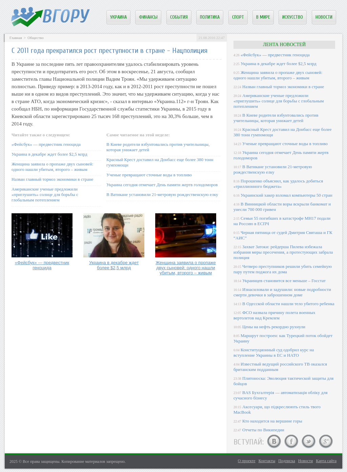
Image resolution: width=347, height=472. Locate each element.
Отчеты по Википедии (263, 429)
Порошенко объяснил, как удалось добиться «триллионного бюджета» (278, 183)
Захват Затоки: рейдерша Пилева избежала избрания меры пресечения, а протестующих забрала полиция (283, 252)
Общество (35, 38)
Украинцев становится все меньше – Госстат (284, 280)
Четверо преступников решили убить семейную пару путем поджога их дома (282, 269)
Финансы (148, 17)
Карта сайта (326, 460)
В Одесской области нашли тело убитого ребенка (288, 303)
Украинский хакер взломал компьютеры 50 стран (286, 195)
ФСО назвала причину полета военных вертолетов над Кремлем (274, 315)
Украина (118, 17)
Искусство (292, 17)
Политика (210, 17)
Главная (15, 38)
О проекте (247, 460)
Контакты (267, 460)
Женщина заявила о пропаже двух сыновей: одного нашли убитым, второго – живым (52, 166)
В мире (263, 17)
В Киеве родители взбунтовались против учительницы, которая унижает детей (275, 118)
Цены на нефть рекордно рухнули (273, 326)
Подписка (286, 460)
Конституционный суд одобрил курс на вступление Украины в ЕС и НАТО (273, 352)
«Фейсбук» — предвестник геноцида (46, 144)
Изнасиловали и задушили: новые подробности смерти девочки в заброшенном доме (282, 292)
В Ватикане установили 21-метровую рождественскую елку (162, 194)
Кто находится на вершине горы (272, 421)
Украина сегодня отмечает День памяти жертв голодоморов (162, 184)
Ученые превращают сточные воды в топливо (149, 174)
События (179, 17)
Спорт (238, 17)
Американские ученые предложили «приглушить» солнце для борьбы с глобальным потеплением (45, 194)
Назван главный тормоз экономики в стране (52, 179)
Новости (323, 17)
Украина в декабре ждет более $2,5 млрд (49, 154)
